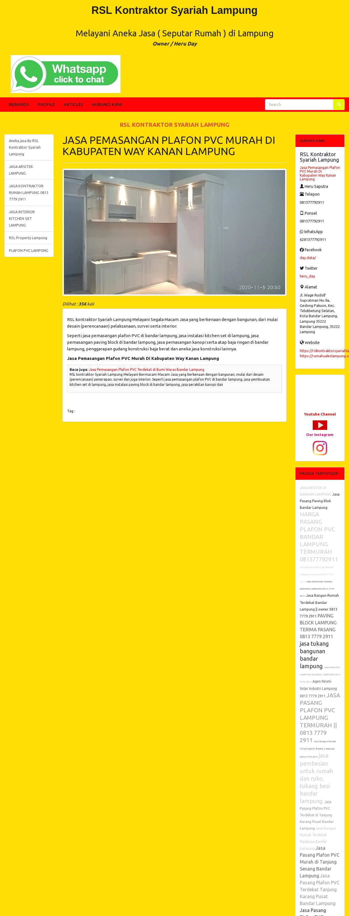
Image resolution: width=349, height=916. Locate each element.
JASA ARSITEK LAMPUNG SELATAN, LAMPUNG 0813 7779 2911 (320, 674)
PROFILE (46, 104)
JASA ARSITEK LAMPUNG (21, 170)
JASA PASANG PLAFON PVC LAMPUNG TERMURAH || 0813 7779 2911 (320, 717)
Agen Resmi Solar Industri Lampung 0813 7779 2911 (318, 688)
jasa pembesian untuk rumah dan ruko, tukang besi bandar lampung (316, 778)
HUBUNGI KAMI (107, 104)
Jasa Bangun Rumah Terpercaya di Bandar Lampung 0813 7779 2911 (318, 749)
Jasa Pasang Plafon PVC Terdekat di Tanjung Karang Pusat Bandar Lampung (317, 815)
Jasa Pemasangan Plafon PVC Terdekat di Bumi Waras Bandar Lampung (146, 369)
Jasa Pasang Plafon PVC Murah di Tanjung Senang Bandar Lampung (320, 861)
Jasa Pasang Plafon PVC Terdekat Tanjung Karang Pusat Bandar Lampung (320, 889)
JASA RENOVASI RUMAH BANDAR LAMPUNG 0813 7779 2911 (317, 588)
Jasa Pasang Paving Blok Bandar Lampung (320, 500)
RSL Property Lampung (28, 238)
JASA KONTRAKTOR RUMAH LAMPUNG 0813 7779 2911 (28, 192)
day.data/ (308, 258)
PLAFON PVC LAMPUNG (28, 250)
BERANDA (19, 104)
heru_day (307, 276)
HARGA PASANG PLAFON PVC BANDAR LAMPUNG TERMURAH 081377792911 (319, 536)
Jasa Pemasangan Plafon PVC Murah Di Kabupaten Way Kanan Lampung (320, 173)
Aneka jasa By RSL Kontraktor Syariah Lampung (25, 147)
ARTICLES (73, 104)
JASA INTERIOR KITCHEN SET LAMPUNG (22, 218)
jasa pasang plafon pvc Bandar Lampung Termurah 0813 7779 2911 (317, 574)
